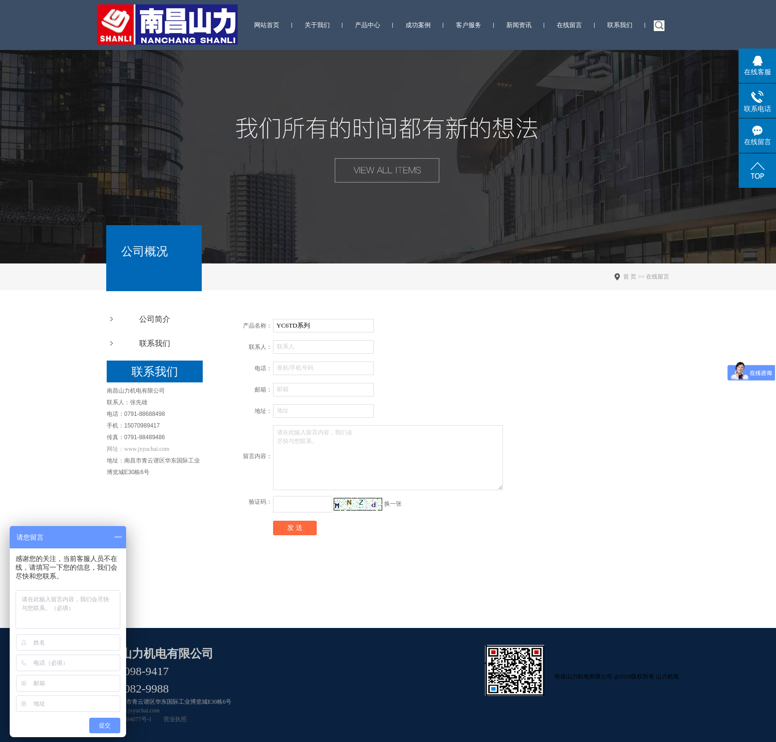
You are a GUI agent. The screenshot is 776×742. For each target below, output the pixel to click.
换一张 (393, 503)
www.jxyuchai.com (137, 710)
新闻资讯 (519, 25)
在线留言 (569, 25)
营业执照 (175, 719)
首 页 (629, 276)
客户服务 (468, 25)
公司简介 (154, 319)
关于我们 (317, 25)
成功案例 (418, 25)
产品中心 (367, 25)
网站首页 (266, 25)
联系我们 (619, 25)
